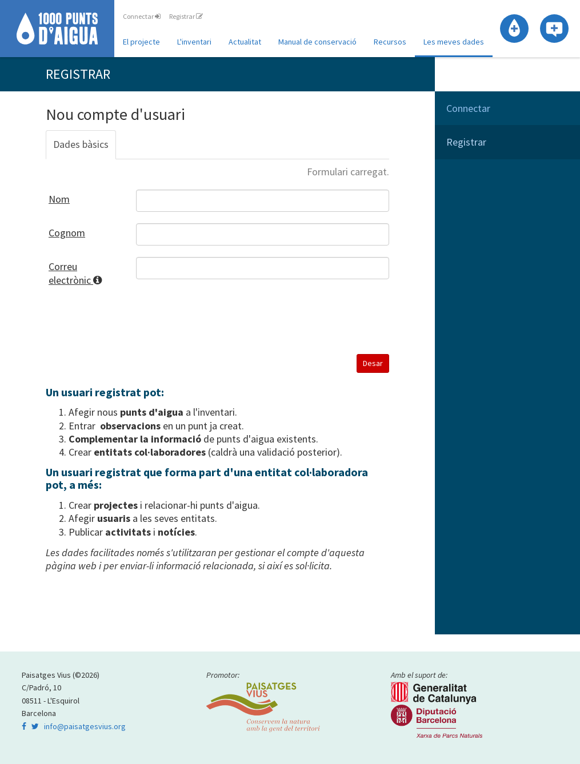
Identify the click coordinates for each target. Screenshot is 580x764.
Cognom (67, 232)
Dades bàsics (81, 144)
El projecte (141, 42)
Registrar (186, 16)
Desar (373, 363)
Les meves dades (453, 42)
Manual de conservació (317, 42)
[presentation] (223, 320)
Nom (59, 199)
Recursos (390, 42)
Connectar (142, 16)
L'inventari (194, 42)
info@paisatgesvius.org (85, 726)
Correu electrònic (84, 273)
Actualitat (245, 42)
